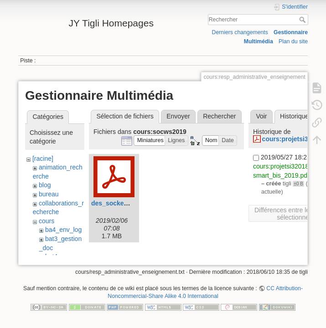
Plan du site (293, 41)
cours (46, 221)
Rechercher (303, 19)
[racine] (42, 158)
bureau (49, 194)
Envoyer (178, 116)
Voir (261, 116)
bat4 (51, 256)
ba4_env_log (63, 229)
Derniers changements (240, 32)
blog (45, 185)
